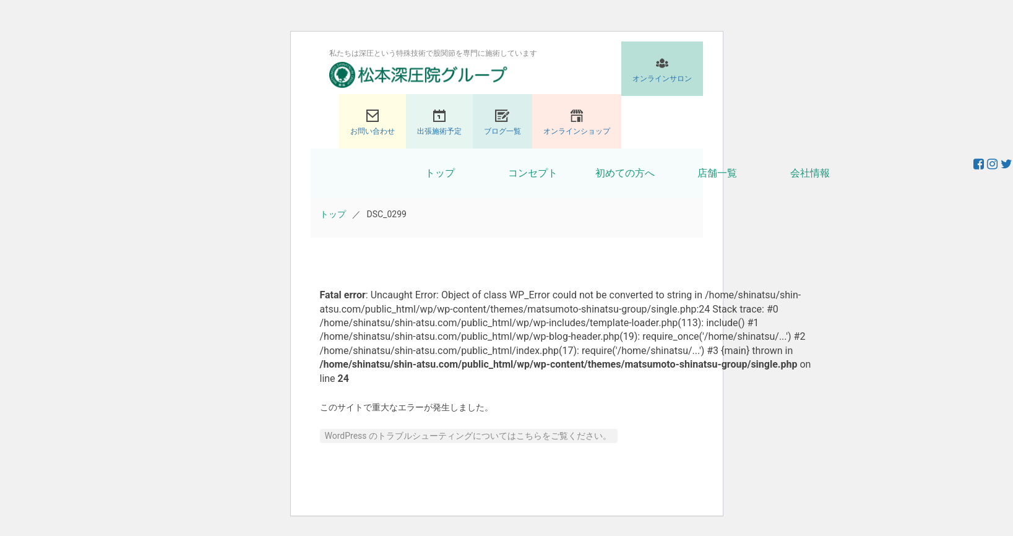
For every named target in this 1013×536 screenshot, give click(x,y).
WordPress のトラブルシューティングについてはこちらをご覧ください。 (468, 436)
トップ (440, 173)
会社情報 (810, 173)
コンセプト (533, 173)
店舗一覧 (717, 173)
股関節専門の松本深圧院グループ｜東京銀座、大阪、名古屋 (418, 75)
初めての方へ (625, 173)
